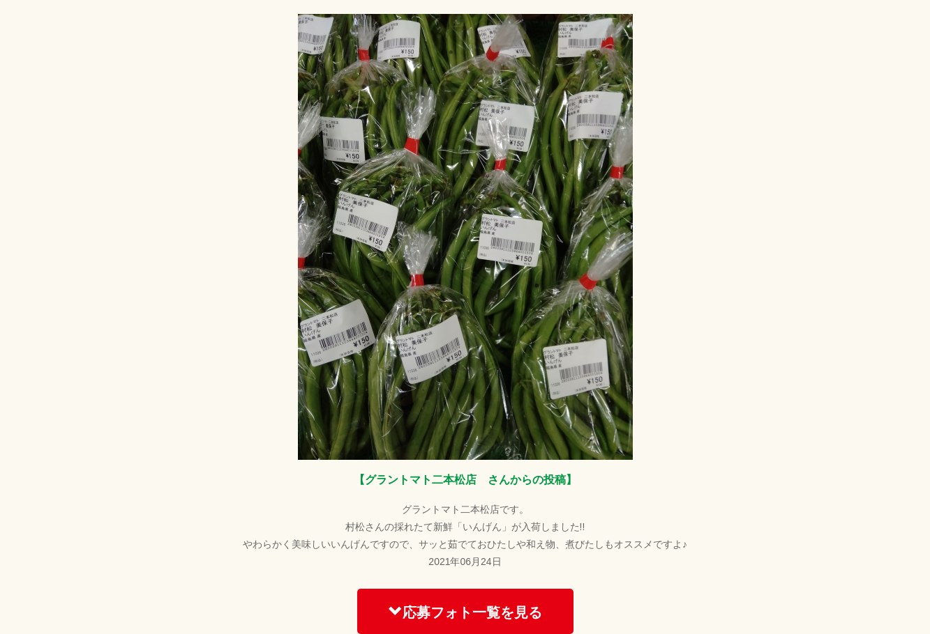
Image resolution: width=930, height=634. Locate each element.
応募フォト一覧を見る (465, 612)
